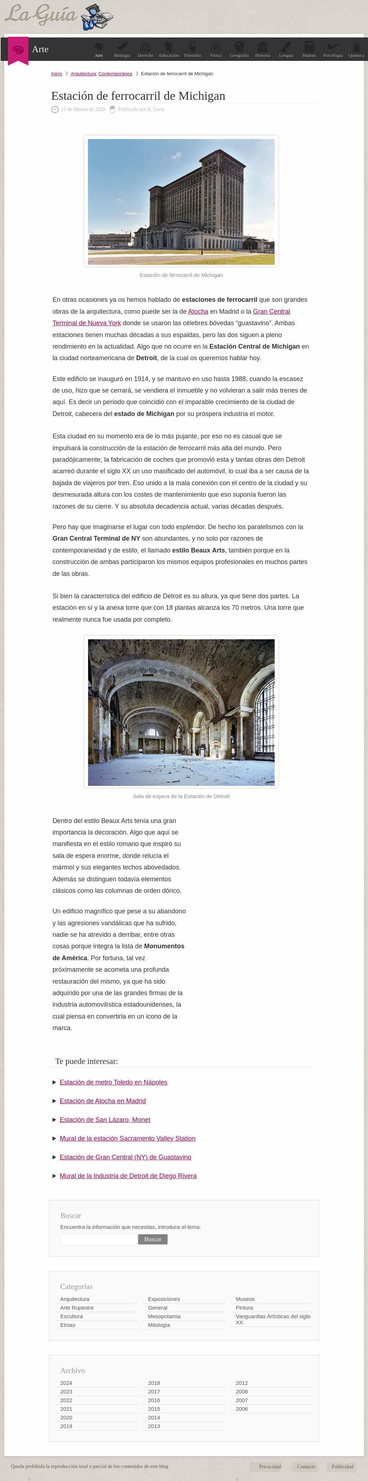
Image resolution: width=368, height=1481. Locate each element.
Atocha (198, 311)
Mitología (159, 1325)
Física (216, 49)
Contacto (306, 1466)
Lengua (286, 49)
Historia (262, 49)
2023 (66, 1391)
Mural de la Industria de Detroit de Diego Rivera (128, 1176)
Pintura (244, 1308)
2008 (242, 1391)
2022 (66, 1400)
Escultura (71, 1316)
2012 (242, 1383)
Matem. (309, 49)
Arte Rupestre (77, 1308)
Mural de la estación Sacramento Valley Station (128, 1138)
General (157, 1308)
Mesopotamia (164, 1316)
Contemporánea (115, 73)
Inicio (56, 73)
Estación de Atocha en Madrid (103, 1101)
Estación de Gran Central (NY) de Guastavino (125, 1157)
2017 (154, 1391)
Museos (245, 1299)
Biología (122, 49)
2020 (66, 1417)
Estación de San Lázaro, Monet (105, 1119)
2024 (66, 1383)
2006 (242, 1409)
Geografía (239, 49)
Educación (169, 49)
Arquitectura (83, 73)
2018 (154, 1383)
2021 (66, 1409)
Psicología (333, 49)
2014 (154, 1417)
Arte (99, 49)
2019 (66, 1426)
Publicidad (343, 1466)
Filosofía (192, 49)
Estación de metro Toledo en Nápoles (114, 1082)
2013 (154, 1426)
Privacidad (270, 1466)
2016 (154, 1400)
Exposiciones (164, 1299)
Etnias (67, 1325)
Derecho (146, 49)
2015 (154, 1409)
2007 (242, 1400)
